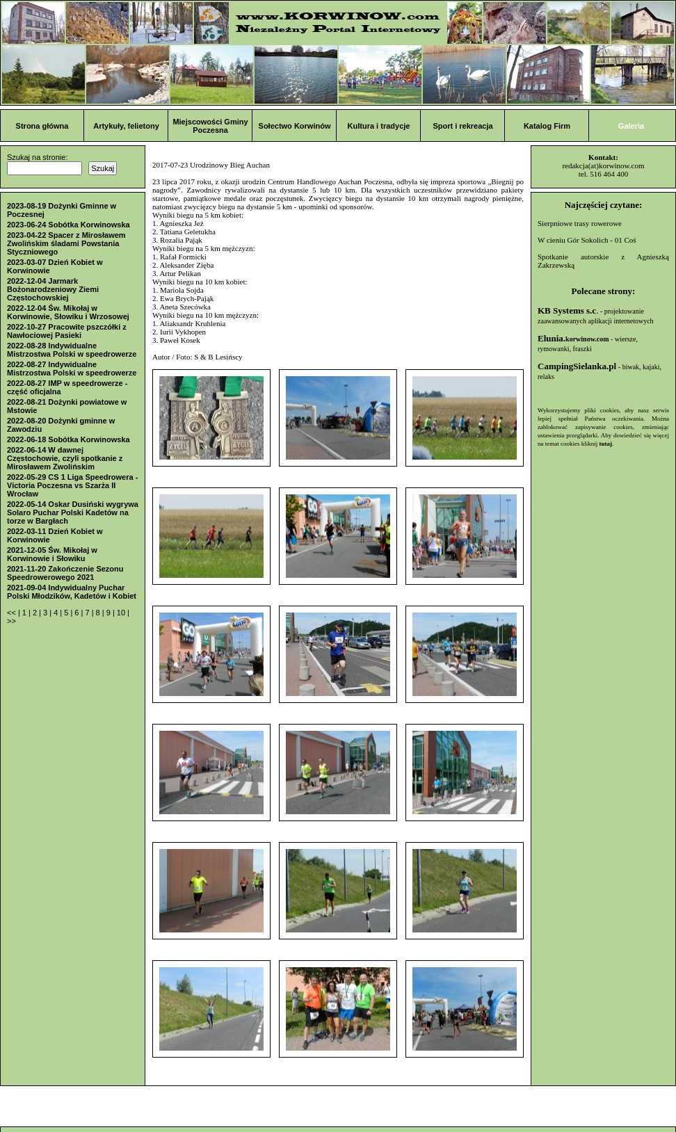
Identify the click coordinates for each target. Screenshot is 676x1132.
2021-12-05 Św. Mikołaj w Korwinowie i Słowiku (52, 554)
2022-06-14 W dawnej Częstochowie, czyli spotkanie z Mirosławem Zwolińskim (64, 458)
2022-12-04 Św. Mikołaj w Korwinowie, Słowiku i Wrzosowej (68, 312)
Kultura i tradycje (379, 126)
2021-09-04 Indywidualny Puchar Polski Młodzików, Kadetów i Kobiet (71, 591)
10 (122, 612)
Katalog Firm (547, 126)
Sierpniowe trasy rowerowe (580, 223)
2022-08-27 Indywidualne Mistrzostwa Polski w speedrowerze (71, 368)
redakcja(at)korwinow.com (603, 165)
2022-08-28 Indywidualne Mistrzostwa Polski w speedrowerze (71, 349)
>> (11, 621)
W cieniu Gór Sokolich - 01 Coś (587, 240)
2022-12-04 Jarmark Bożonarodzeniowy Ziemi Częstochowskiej (53, 289)
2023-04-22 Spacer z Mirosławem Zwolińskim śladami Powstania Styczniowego (66, 243)
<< (12, 612)
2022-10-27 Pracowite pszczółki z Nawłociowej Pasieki (67, 331)
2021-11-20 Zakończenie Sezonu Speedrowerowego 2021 (65, 573)
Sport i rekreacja (462, 126)
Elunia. (573, 338)
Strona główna (42, 126)
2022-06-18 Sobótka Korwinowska (68, 439)
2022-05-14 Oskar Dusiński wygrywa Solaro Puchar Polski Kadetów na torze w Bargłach (72, 512)
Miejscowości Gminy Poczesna (210, 126)
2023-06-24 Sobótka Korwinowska (68, 224)
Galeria (631, 126)
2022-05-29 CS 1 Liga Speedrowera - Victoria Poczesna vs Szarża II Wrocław (72, 485)
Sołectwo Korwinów (295, 126)
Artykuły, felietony (126, 126)
